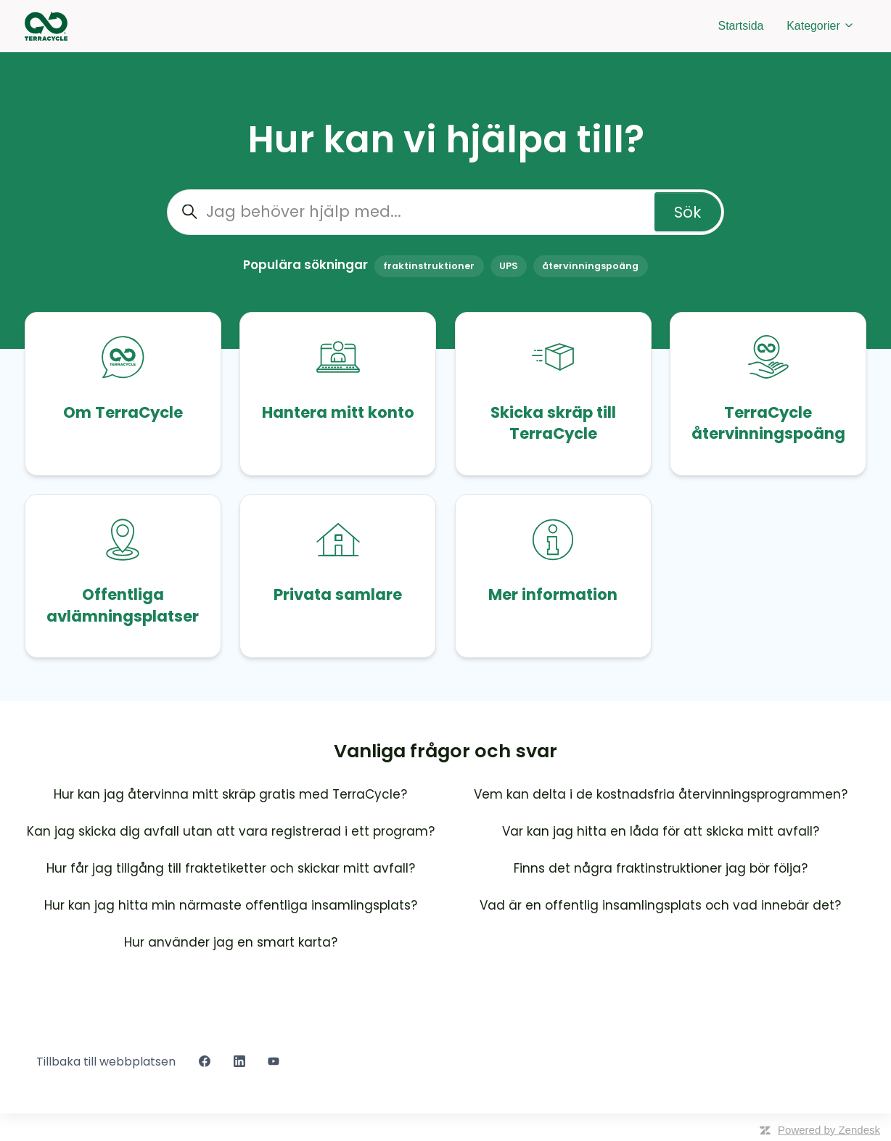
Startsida (741, 26)
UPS (508, 266)
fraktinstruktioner (429, 266)
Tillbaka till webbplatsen (106, 1061)
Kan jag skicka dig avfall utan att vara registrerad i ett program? (231, 831)
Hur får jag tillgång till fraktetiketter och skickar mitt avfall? (230, 868)
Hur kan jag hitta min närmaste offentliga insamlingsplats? (230, 905)
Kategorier (821, 26)
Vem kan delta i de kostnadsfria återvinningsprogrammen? (660, 794)
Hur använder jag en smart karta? (230, 942)
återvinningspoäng (590, 266)
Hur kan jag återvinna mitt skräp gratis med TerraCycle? (230, 794)
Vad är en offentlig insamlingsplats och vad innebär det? (660, 905)
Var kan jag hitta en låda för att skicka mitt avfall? (660, 831)
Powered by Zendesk (829, 1130)
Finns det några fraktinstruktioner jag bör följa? (661, 868)
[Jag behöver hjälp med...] (445, 212)
